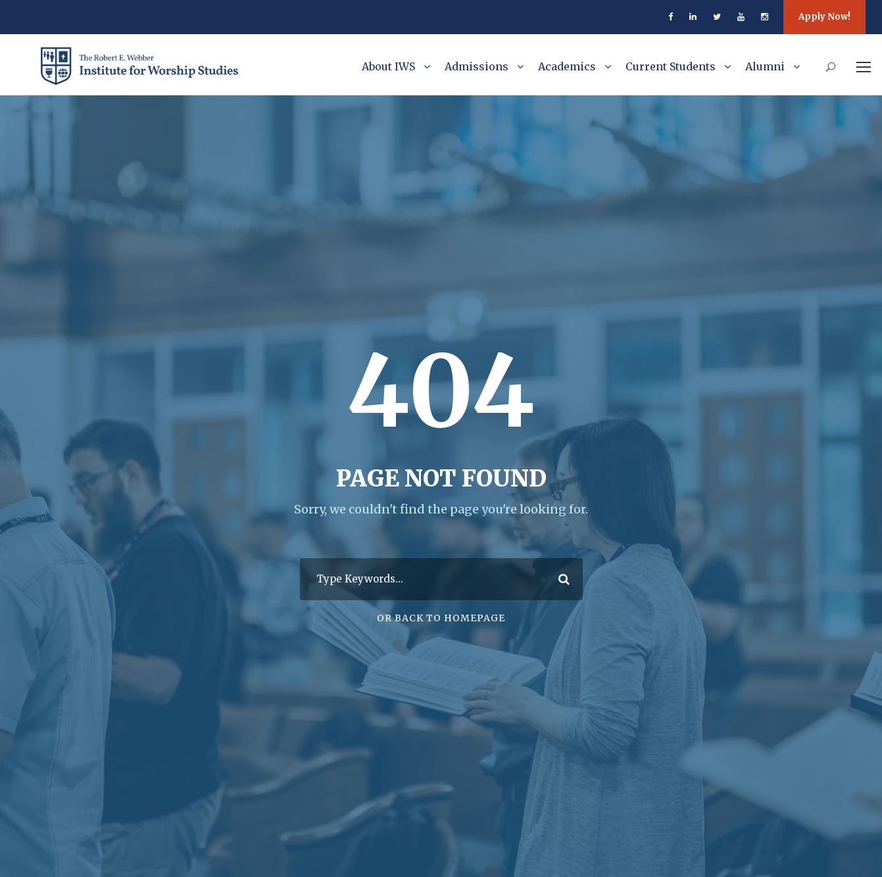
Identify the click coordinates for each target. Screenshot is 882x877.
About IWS (388, 66)
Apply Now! (824, 16)
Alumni (765, 66)
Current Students (670, 66)
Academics (567, 66)
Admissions (476, 66)
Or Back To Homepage (441, 618)
